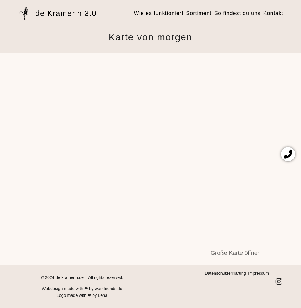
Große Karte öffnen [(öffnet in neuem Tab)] (235, 257)
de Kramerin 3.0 (65, 13)
